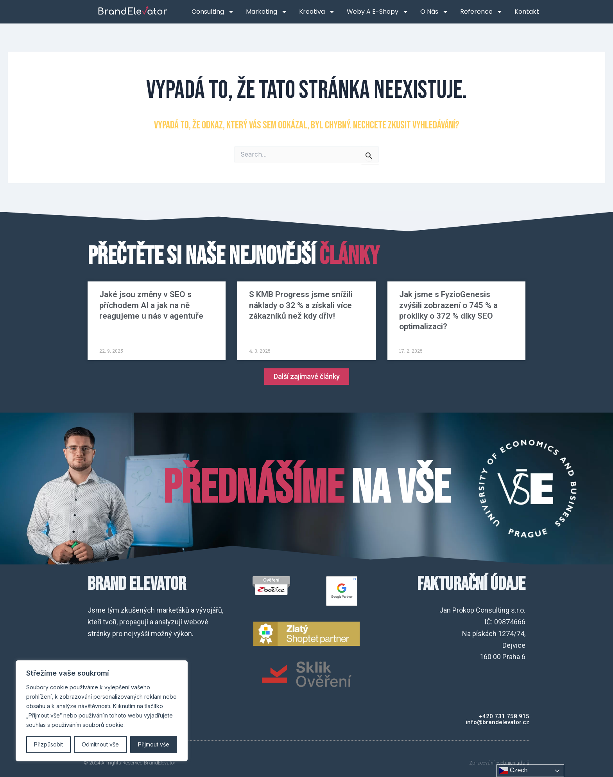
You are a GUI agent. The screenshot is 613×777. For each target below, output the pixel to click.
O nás (434, 12)
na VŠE (306, 488)
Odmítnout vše (100, 744)
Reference (481, 12)
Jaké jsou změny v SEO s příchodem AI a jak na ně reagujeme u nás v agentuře (151, 305)
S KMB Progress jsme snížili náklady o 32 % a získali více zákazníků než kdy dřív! (301, 305)
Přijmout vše (153, 744)
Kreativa (317, 12)
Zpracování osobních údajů (499, 763)
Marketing (266, 12)
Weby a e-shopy (378, 12)
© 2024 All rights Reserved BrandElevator (130, 763)
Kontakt (526, 11)
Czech (513, 770)
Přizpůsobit (48, 744)
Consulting (213, 12)
